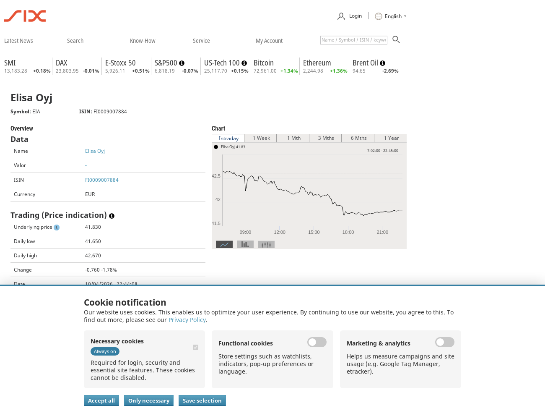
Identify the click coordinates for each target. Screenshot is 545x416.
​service (201, 40)
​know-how (143, 40)
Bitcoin (264, 63)
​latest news (18, 40)
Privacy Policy (187, 320)
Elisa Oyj (95, 150)
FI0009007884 (102, 179)
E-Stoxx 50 (120, 63)
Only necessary (148, 400)
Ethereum (317, 63)
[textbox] (353, 40)
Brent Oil (366, 63)
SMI (10, 63)
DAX (61, 63)
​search (75, 40)
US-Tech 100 (222, 63)
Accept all (101, 400)
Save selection (202, 400)
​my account (269, 40)
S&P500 (167, 63)
